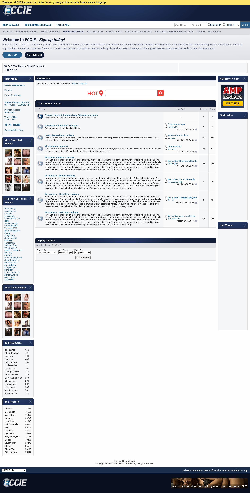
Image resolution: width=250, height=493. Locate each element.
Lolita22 (8, 213)
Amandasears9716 (13, 257)
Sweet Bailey (10, 248)
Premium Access (12, 110)
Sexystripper (10, 267)
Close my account (176, 124)
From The (78, 250)
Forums (8, 90)
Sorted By (41, 250)
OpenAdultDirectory (13, 130)
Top (246, 470)
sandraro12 (9, 243)
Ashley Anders (11, 275)
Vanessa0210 (10, 228)
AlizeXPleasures (12, 230)
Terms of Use (10, 117)
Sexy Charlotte (11, 260)
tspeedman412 (175, 182)
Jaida (7, 233)
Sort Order (63, 250)
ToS (237, 25)
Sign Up (12, 54)
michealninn (10, 265)
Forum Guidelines (12, 95)
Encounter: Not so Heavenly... (182, 179)
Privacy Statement (192, 470)
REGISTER (7, 32)
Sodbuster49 (174, 218)
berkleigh (8, 270)
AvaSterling (9, 208)
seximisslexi (10, 211)
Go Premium (34, 54)
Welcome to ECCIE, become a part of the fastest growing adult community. (54, 2)
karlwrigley (173, 163)
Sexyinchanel (10, 238)
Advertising (9, 112)
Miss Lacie (9, 277)
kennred (171, 138)
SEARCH (201, 32)
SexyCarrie (9, 235)
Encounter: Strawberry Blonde (182, 161)
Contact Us (9, 119)
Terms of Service (212, 470)
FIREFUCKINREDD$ (13, 250)
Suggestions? (174, 146)
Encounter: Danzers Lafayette (182, 197)
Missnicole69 (10, 262)
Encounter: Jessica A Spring (181, 216)
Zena (6, 221)
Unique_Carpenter (79, 83)
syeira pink (9, 216)
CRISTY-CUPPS (11, 272)
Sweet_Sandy (10, 223)
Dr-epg (171, 200)
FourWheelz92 (11, 226)
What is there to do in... (179, 135)
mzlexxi (8, 240)
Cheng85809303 (12, 218)
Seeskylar (9, 279)
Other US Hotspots (36, 66)
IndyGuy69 (172, 127)
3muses (8, 255)
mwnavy (8, 252)
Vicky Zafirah (10, 245)
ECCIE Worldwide (16, 66)
